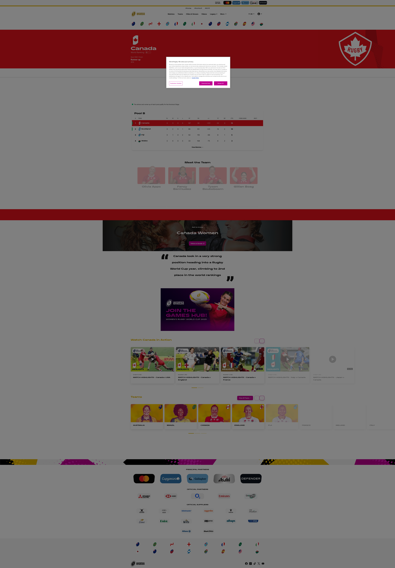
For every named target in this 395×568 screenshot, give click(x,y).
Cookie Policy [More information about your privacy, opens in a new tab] (195, 78)
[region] (198, 72)
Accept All (221, 83)
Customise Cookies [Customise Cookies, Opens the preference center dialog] (176, 83)
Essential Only (206, 83)
